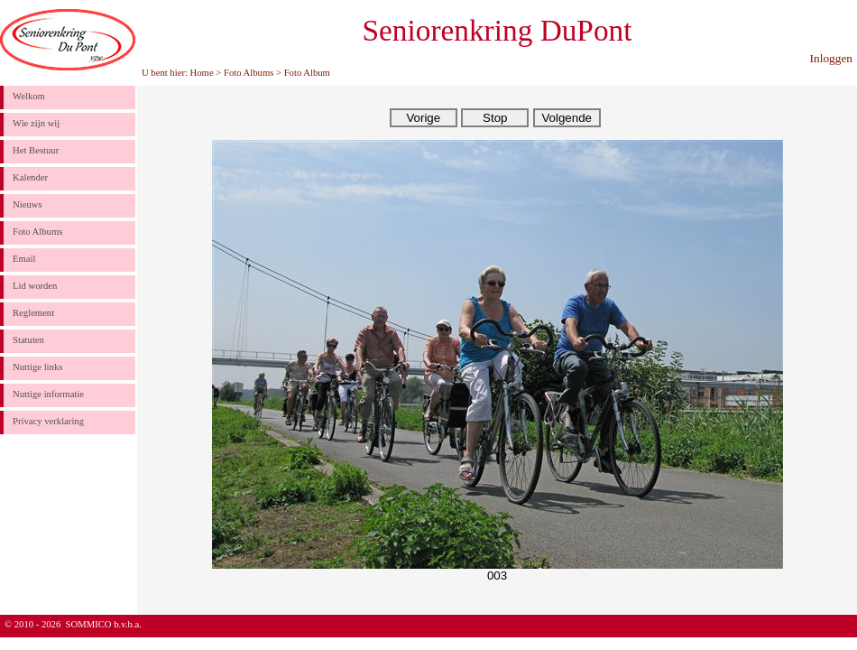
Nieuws (27, 204)
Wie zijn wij (36, 123)
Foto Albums (248, 73)
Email (24, 259)
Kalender (30, 177)
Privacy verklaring (48, 421)
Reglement (33, 313)
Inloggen (831, 58)
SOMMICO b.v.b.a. (104, 624)
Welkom (29, 96)
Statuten (28, 340)
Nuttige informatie (48, 394)
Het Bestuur (36, 150)
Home (202, 73)
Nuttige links (37, 367)
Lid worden (35, 286)
